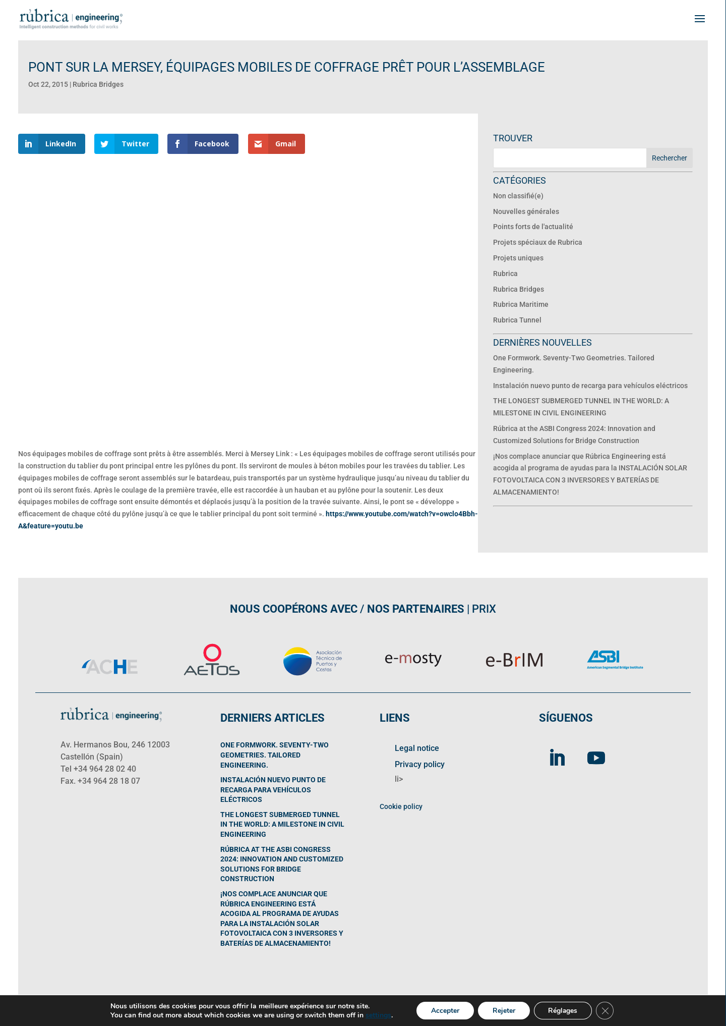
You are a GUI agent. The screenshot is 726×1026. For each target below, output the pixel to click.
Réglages (564, 1010)
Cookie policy (401, 806)
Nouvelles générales (526, 211)
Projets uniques (518, 258)
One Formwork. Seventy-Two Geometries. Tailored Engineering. (274, 755)
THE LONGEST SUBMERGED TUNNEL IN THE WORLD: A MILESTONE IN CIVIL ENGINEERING (282, 824)
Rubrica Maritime (521, 304)
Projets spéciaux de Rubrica (537, 242)
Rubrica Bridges (98, 84)
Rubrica (505, 273)
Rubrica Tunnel (517, 320)
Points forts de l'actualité (533, 227)
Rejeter (503, 1010)
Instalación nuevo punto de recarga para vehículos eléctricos (590, 386)
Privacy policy (420, 764)
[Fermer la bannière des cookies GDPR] (607, 1010)
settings (376, 1014)
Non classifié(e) (518, 196)
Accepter (444, 1010)
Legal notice (417, 748)
